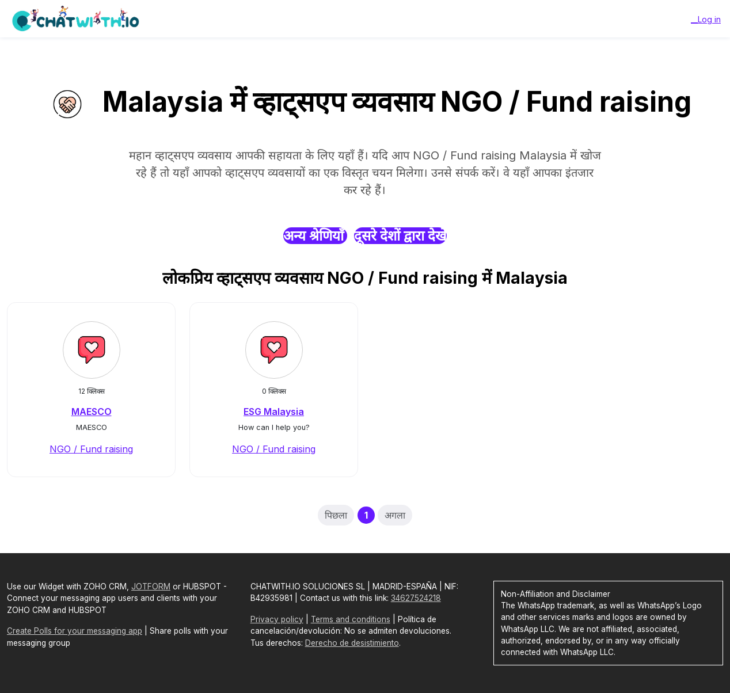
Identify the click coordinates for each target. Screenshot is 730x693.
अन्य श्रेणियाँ (315, 235)
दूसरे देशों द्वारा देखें (400, 235)
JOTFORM (150, 586)
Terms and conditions (350, 619)
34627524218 (416, 598)
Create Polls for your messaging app (74, 630)
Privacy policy (276, 619)
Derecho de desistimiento (352, 643)
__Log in (706, 19)
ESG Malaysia (274, 411)
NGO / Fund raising (91, 449)
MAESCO (91, 411)
